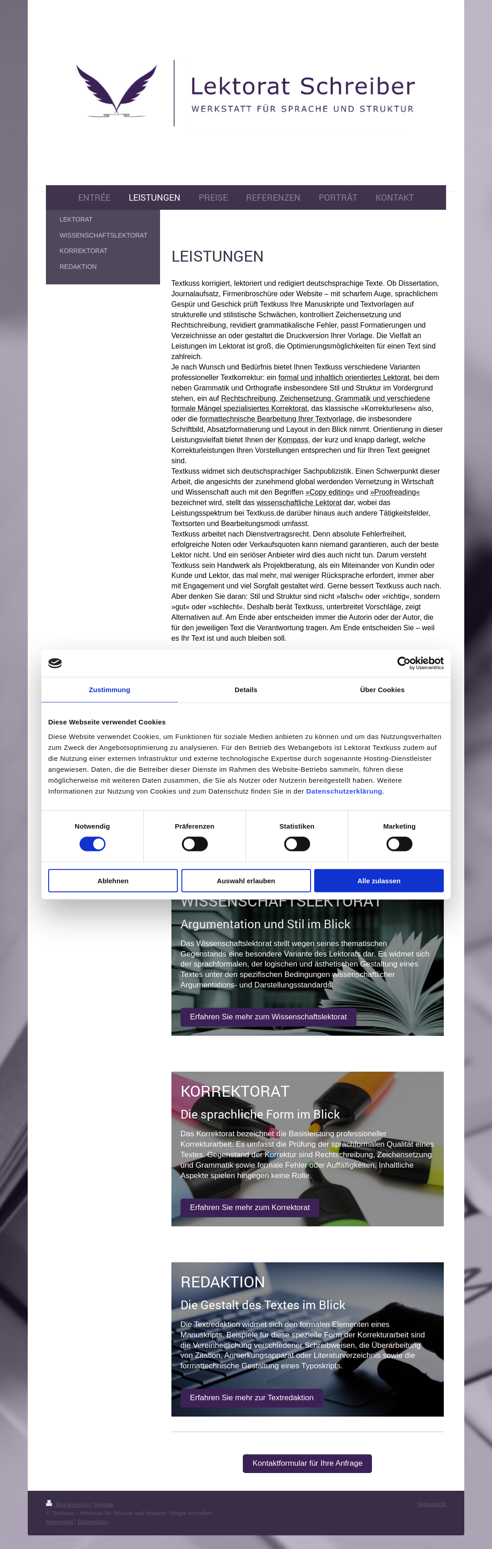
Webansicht (431, 1503)
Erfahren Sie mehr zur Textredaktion (252, 1397)
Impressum (59, 1521)
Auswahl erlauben (246, 880)
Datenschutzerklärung (344, 791)
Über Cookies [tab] (382, 690)
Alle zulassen (379, 880)
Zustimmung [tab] (110, 690)
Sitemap (103, 1504)
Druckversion (68, 1504)
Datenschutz (92, 1521)
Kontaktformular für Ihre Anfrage (307, 1463)
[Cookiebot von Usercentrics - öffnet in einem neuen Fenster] (404, 663)
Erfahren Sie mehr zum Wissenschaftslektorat (268, 1016)
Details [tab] (246, 690)
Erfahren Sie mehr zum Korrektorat (250, 1207)
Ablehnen (112, 880)
